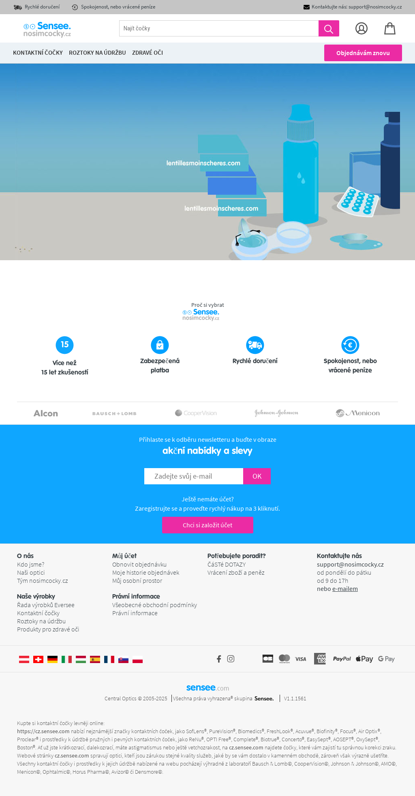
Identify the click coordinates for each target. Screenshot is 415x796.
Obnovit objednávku (139, 564)
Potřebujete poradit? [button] (237, 556)
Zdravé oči (147, 52)
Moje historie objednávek (145, 572)
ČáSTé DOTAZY (227, 564)
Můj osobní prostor (137, 580)
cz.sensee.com (246, 747)
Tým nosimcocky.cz (42, 580)
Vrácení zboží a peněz (236, 572)
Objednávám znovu (363, 53)
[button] (64, 556)
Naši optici (31, 572)
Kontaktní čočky (38, 613)
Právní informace (135, 613)
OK (256, 476)
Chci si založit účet (207, 525)
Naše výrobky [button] (36, 597)
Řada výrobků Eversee (46, 605)
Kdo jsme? (30, 564)
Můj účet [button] (124, 556)
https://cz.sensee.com (43, 731)
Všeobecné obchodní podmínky (154, 605)
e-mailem (345, 588)
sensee (207, 687)
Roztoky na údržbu (41, 621)
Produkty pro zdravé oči (48, 629)
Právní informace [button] (136, 597)
